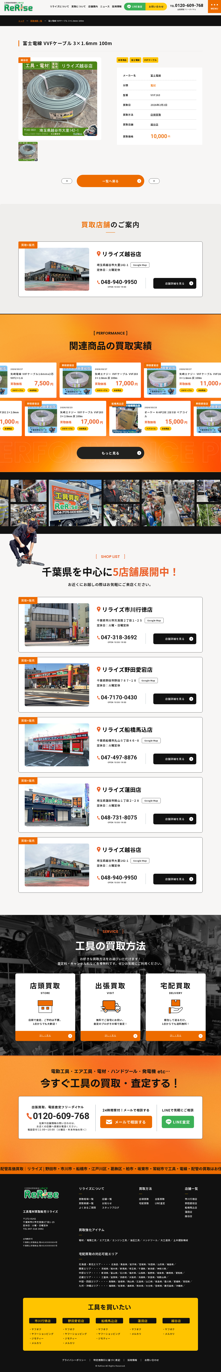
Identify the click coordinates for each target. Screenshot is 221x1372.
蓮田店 (188, 1211)
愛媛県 (177, 1281)
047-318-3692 (119, 638)
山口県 (149, 1281)
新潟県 (104, 1272)
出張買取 (160, 1199)
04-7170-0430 (119, 698)
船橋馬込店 (191, 1207)
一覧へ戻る (110, 181)
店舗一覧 (107, 1199)
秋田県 (151, 1264)
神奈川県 (161, 1268)
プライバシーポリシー (74, 1360)
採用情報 (117, 6)
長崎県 (130, 1285)
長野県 (151, 1272)
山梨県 (142, 1272)
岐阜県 (160, 1272)
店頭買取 (156, 114)
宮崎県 (158, 1285)
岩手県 (133, 1264)
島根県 (121, 1281)
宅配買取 (144, 1203)
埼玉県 (132, 1268)
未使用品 (122, 60)
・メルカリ (35, 1343)
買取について (79, 6)
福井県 (132, 1272)
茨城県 (104, 1268)
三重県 (104, 1277)
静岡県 (169, 1272)
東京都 (151, 1268)
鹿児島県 (168, 1285)
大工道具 (165, 1240)
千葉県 (142, 1268)
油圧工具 (135, 1240)
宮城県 (142, 1264)
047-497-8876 (119, 758)
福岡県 (112, 1285)
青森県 (123, 1264)
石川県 (123, 1272)
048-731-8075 (119, 818)
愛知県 (179, 1272)
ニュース (105, 6)
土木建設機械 (180, 1240)
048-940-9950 (119, 282)
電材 (153, 85)
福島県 (170, 1264)
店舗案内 (93, 6)
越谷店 (154, 124)
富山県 (114, 1272)
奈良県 (151, 1277)
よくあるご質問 (87, 1207)
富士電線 (135, 60)
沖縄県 (179, 1285)
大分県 (149, 1285)
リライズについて (59, 6)
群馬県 (123, 1268)
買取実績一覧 (36, 20)
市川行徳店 (191, 1199)
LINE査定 (137, 6)
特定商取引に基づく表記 (106, 1360)
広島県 (140, 1281)
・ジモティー (36, 1338)
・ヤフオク (35, 1329)
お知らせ (107, 1203)
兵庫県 (142, 1277)
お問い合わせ (156, 6)
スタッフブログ (110, 1207)
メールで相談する (130, 1122)
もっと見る (111, 452)
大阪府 (132, 1277)
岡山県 (130, 1281)
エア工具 (104, 1240)
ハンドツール (150, 1240)
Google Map (140, 264)
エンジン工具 (119, 1240)
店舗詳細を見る (174, 283)
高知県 (186, 1281)
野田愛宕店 (191, 1203)
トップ (21, 20)
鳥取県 (112, 1281)
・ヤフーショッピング (41, 1333)
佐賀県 (121, 1285)
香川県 (167, 1281)
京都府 (123, 1277)
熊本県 (140, 1285)
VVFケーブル (150, 60)
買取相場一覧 (86, 1199)
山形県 (161, 1264)
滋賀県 (114, 1277)
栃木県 (114, 1268)
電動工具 (92, 1240)
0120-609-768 (186, 5)
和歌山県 (161, 1277)
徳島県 (158, 1281)
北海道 (114, 1264)
